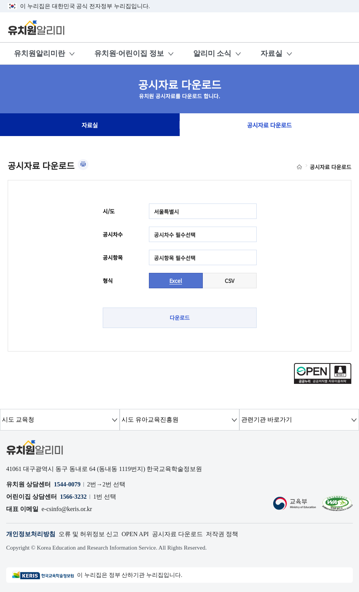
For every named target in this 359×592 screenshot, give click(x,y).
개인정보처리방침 (30, 534)
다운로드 (180, 317)
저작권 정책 (222, 534)
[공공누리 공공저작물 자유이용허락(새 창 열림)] (322, 381)
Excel (175, 280)
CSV (229, 280)
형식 (108, 280)
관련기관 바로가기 (266, 419)
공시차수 (113, 234)
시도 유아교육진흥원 (150, 419)
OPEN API (135, 534)
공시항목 (113, 257)
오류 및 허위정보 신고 (88, 534)
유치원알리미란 (39, 53)
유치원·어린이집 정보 (129, 53)
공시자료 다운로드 (269, 125)
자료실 (271, 53)
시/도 (109, 211)
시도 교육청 (18, 419)
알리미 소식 (212, 53)
